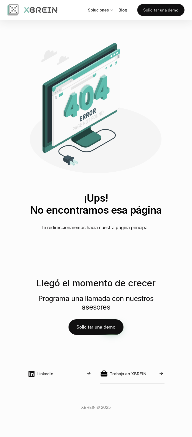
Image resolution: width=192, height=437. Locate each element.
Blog (122, 9)
